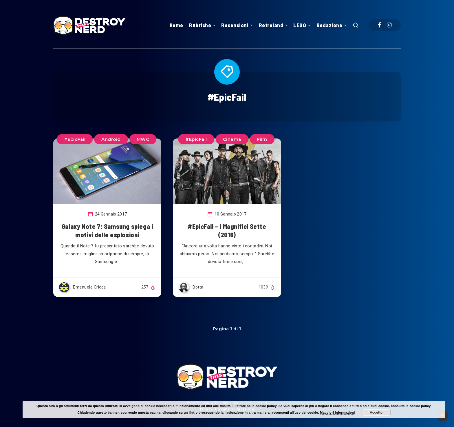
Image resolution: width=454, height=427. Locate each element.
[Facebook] (379, 25)
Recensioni (234, 25)
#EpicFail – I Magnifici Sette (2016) (227, 230)
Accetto (376, 412)
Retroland (271, 25)
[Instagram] (389, 25)
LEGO (299, 25)
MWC (143, 139)
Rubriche (200, 25)
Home (176, 25)
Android (111, 139)
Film (262, 139)
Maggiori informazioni (337, 412)
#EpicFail (75, 139)
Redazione (329, 25)
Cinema (232, 139)
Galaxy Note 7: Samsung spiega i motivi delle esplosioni (107, 230)
